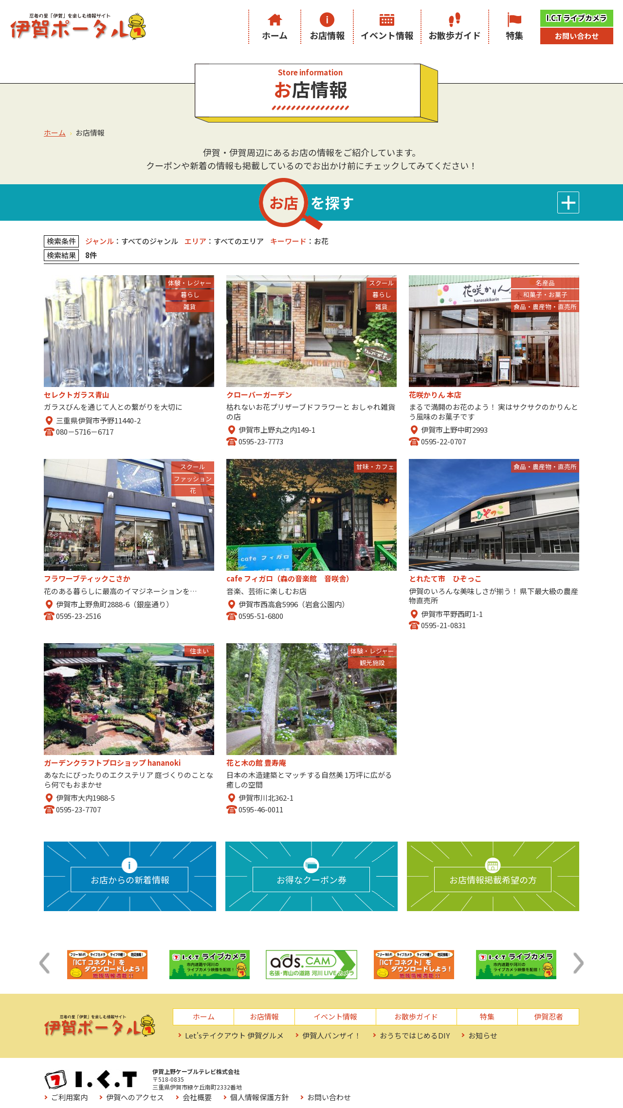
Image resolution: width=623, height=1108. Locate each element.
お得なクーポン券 (311, 879)
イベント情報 (387, 35)
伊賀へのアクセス (351, 1074)
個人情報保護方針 (475, 1074)
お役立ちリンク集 (296, 1088)
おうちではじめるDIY (415, 1035)
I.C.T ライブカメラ (577, 18)
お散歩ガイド (454, 35)
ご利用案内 (285, 1074)
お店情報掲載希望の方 (493, 879)
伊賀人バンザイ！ (331, 1035)
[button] (44, 963)
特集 (514, 35)
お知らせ (482, 1035)
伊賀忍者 (548, 1016)
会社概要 (412, 1074)
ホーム (275, 35)
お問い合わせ (577, 36)
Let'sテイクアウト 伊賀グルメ (234, 1035)
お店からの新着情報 (130, 879)
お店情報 (327, 35)
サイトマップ (365, 1088)
